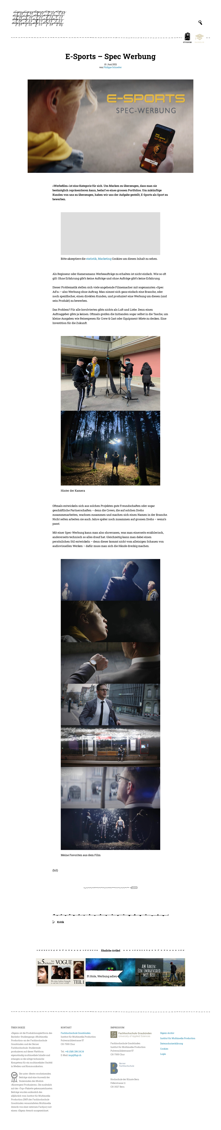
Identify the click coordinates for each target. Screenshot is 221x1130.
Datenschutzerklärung (171, 1043)
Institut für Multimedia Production (177, 1038)
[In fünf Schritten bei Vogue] (61, 972)
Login (163, 1053)
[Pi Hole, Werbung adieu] (110, 972)
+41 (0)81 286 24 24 (74, 1051)
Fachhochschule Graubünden (76, 1033)
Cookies (164, 1048)
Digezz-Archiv (167, 1033)
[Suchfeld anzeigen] (200, 22)
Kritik (60, 922)
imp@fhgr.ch (74, 1055)
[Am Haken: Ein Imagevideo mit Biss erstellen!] (160, 972)
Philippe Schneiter (113, 67)
